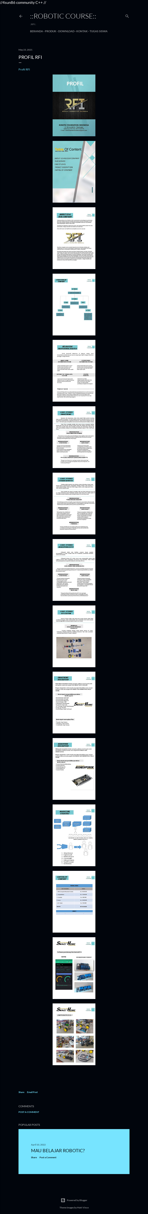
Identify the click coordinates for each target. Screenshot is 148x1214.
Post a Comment (28, 1112)
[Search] (127, 15)
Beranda (36, 31)
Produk (50, 31)
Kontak (82, 31)
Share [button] (21, 1092)
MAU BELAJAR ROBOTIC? (58, 1150)
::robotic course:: (63, 16)
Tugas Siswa (99, 31)
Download (66, 31)
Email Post (32, 1092)
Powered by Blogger (74, 1200)
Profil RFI (24, 69)
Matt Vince (83, 1207)
